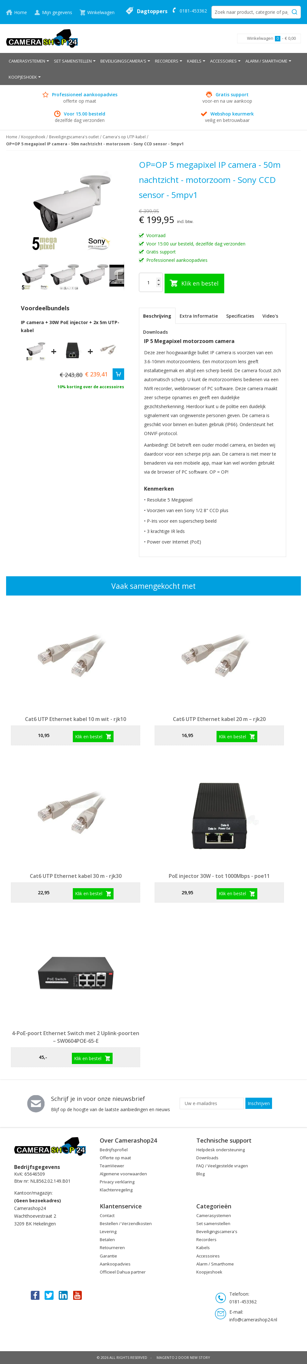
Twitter (49, 1295)
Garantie (108, 1256)
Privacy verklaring (117, 1182)
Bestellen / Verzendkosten (126, 1223)
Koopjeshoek (33, 137)
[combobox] (256, 12)
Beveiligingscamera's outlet (74, 137)
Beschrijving (157, 316)
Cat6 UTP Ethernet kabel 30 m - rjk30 (76, 875)
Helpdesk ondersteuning (220, 1150)
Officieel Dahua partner (123, 1272)
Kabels (203, 1247)
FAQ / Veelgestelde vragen (222, 1166)
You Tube (78, 1295)
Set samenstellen (213, 1223)
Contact (107, 1215)
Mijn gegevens (57, 12)
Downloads (155, 332)
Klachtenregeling (116, 1190)
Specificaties (240, 316)
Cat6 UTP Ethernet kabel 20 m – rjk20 (219, 719)
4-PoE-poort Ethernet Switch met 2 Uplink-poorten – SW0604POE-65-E (75, 1037)
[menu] (153, 69)
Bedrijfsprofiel (114, 1150)
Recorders (206, 1239)
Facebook (34, 1295)
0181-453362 (193, 11)
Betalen (107, 1239)
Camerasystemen (213, 1215)
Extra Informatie (199, 316)
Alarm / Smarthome (215, 1264)
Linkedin (63, 1295)
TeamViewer (112, 1166)
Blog (200, 1174)
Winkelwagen (101, 12)
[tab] (157, 316)
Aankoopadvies (115, 1264)
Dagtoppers (152, 11)
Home (20, 12)
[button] (65, 276)
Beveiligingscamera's (216, 1231)
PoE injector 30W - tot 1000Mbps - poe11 (219, 875)
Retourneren (112, 1247)
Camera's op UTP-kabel (124, 137)
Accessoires (208, 1256)
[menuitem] (29, 61)
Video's (270, 316)
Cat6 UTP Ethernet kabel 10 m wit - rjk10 (75, 719)
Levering (108, 1231)
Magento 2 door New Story (183, 1357)
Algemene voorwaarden (123, 1174)
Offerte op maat (115, 1158)
